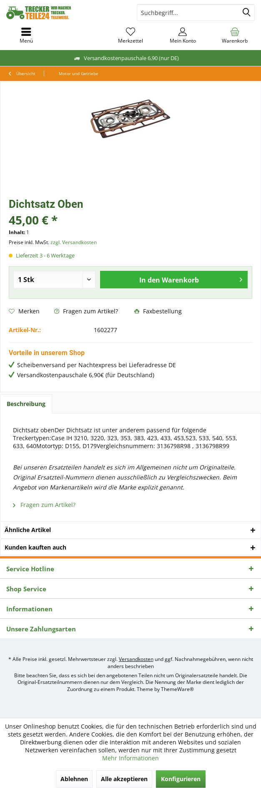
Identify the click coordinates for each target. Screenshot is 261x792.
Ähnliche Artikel (28, 530)
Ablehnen (74, 779)
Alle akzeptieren (124, 779)
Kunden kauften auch (35, 547)
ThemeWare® (177, 689)
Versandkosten (136, 659)
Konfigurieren (181, 779)
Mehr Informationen (130, 758)
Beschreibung (26, 404)
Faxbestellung (158, 311)
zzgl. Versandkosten (73, 242)
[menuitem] (235, 35)
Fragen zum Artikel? (86, 311)
